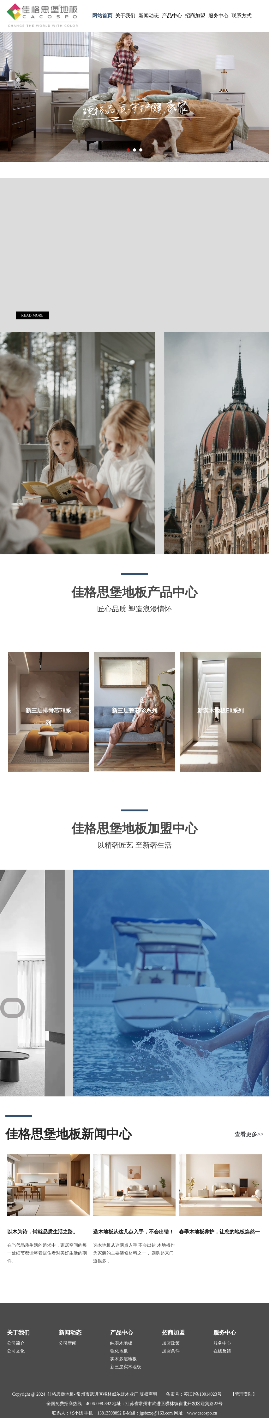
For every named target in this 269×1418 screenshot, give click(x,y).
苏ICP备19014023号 (203, 1394)
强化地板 (119, 1351)
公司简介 (16, 1343)
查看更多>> (249, 1134)
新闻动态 (149, 15)
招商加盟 (195, 15)
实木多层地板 (123, 1359)
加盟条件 (171, 1351)
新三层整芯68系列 (134, 710)
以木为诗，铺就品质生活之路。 (42, 1231)
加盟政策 (171, 1343)
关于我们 (125, 15)
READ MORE (32, 315)
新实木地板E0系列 (220, 710)
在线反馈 (222, 1351)
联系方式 (241, 15)
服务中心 (218, 15)
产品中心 (172, 15)
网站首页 (102, 15)
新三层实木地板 (125, 1366)
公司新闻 (67, 1343)
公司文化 (16, 1351)
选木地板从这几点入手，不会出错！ (133, 1231)
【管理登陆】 (243, 1394)
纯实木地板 (121, 1343)
